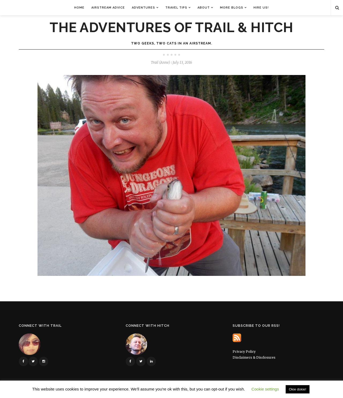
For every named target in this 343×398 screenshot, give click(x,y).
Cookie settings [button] (265, 389)
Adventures (143, 7)
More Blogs (231, 7)
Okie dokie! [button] (297, 389)
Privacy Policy (244, 352)
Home (79, 7)
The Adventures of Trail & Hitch (171, 27)
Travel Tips (176, 7)
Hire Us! (261, 7)
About (203, 7)
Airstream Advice (108, 7)
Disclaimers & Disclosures (254, 357)
